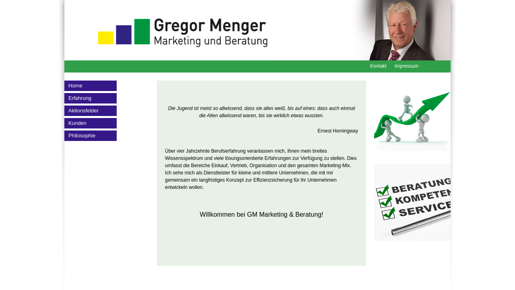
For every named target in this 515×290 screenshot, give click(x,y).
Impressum (406, 66)
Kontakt (378, 66)
